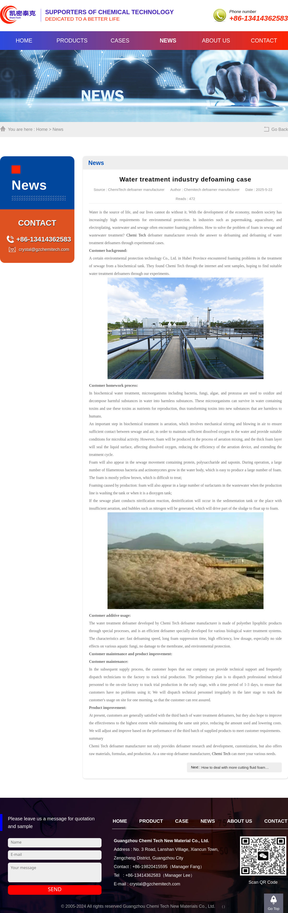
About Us (216, 40)
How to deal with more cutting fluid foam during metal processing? (235, 767)
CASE (182, 821)
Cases (120, 40)
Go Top (273, 909)
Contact (264, 40)
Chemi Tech (136, 235)
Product (151, 821)
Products (71, 40)
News (168, 40)
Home (24, 40)
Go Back (279, 129)
